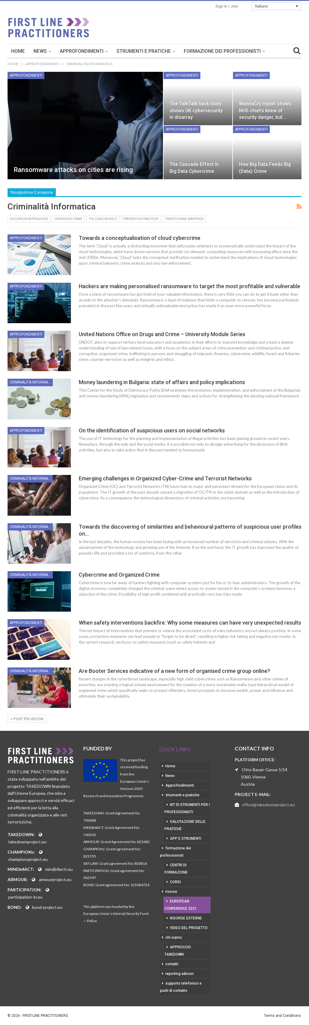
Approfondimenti (123, 51)
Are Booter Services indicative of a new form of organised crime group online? (174, 671)
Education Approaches (29, 219)
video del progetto (189, 928)
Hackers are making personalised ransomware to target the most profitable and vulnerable (189, 286)
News (81, 51)
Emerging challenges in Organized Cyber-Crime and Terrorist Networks (165, 478)
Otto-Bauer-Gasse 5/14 (264, 769)
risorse (171, 892)
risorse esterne (186, 918)
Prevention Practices (140, 219)
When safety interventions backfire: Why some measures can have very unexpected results (190, 622)
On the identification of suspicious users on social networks (152, 430)
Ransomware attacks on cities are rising (73, 169)
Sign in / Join (226, 6)
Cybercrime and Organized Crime (119, 574)
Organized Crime (68, 219)
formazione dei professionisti (175, 852)
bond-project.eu (47, 907)
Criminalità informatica (31, 382)
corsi (175, 882)
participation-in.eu (25, 896)
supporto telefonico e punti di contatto (181, 987)
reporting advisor (179, 974)
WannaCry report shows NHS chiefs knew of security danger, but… (265, 110)
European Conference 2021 (180, 905)
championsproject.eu (28, 859)
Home (59, 51)
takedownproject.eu (27, 841)
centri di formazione (176, 868)
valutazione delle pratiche (184, 825)
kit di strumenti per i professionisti (187, 808)
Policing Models (103, 219)
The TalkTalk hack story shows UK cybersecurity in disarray (196, 110)
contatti (171, 964)
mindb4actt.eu (59, 869)
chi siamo (173, 937)
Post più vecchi (27, 719)
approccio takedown (177, 951)
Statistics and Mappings (184, 219)
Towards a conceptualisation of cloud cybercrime (139, 238)
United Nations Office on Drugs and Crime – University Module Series (162, 334)
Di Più (232, 51)
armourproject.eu (55, 879)
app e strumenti (185, 838)
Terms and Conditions (282, 1016)
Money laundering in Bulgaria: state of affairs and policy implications (162, 382)
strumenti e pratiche (185, 51)
